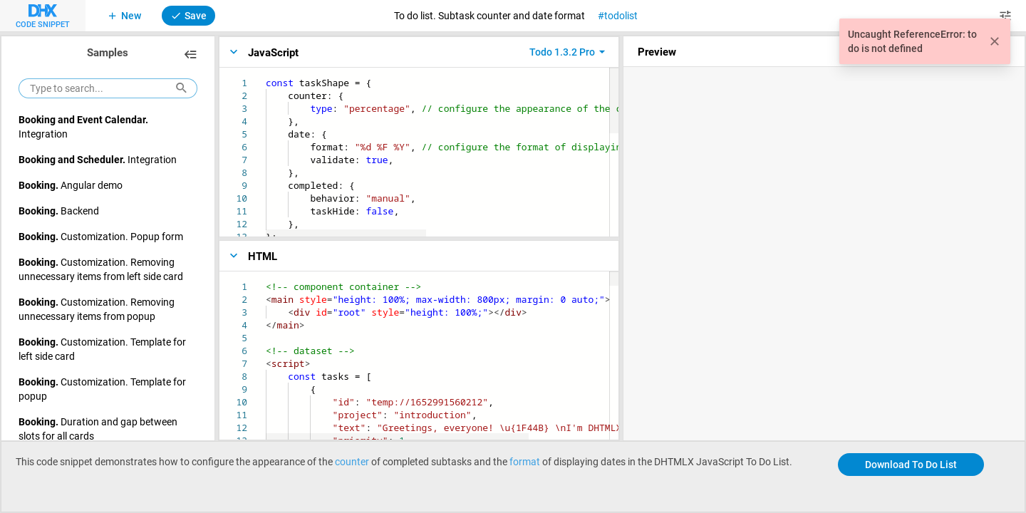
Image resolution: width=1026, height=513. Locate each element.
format (524, 461)
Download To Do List (911, 464)
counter (352, 461)
